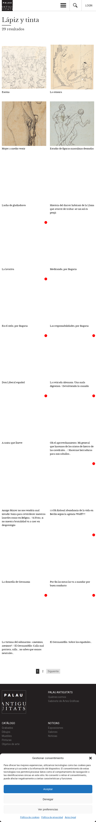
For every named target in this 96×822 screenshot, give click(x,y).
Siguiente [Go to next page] (53, 671)
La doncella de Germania (16, 581)
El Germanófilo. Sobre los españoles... (71, 642)
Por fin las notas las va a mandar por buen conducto (70, 583)
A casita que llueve (12, 442)
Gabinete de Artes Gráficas (63, 701)
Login (88, 5)
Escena (6, 92)
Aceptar (48, 789)
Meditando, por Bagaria (63, 269)
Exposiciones (55, 727)
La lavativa (8, 269)
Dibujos (6, 731)
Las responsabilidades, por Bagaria (69, 325)
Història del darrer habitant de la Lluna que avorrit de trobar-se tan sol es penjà (72, 209)
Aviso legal (70, 817)
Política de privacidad (52, 817)
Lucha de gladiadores (14, 205)
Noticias (52, 735)
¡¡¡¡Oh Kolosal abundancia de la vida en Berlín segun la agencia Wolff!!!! (71, 512)
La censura (56, 92)
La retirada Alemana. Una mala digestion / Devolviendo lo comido (69, 384)
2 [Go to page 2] (43, 671)
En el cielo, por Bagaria (15, 325)
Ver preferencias (48, 809)
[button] (90, 758)
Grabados (7, 727)
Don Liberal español (13, 382)
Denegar (48, 799)
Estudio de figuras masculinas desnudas (72, 148)
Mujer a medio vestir (13, 148)
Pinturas (7, 740)
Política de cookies (29, 817)
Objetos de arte (11, 744)
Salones (52, 731)
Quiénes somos (57, 696)
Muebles (7, 735)
